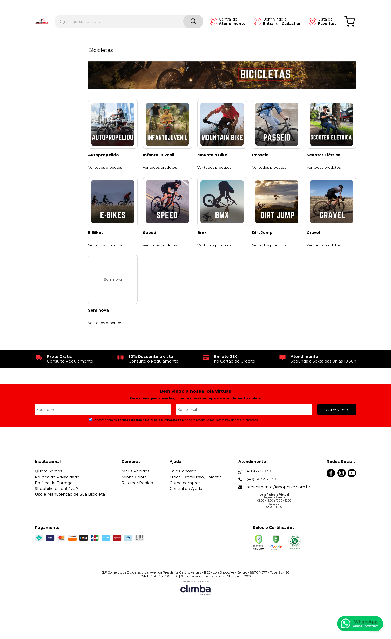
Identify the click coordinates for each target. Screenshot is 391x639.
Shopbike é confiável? (56, 503)
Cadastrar (281, 14)
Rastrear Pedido (137, 498)
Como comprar (185, 498)
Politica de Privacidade (164, 435)
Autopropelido (103, 160)
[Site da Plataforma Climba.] (195, 602)
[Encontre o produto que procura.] (175, 12)
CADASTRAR (337, 425)
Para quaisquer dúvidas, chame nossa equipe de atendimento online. (195, 413)
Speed (149, 242)
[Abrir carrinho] (349, 12)
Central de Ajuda (186, 503)
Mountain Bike (212, 160)
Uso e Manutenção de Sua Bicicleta (70, 509)
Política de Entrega (53, 498)
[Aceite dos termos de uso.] (90, 434)
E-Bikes (96, 242)
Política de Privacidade (57, 492)
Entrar (260, 14)
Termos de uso (129, 435)
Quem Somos (48, 486)
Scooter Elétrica (323, 160)
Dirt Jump (262, 242)
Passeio (260, 160)
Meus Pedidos (135, 486)
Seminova (98, 325)
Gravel (313, 242)
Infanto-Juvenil (158, 160)
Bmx (202, 242)
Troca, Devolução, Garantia (196, 492)
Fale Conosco (183, 486)
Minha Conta (134, 492)
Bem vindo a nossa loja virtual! (195, 406)
